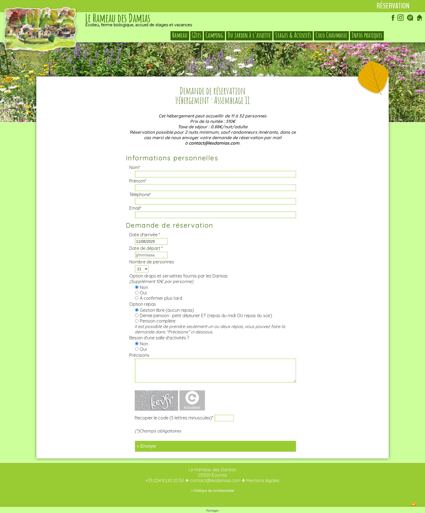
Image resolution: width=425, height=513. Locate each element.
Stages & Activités (293, 35)
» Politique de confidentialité (212, 480)
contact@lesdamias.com (214, 132)
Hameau (180, 35)
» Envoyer (146, 435)
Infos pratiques (367, 35)
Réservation (393, 6)
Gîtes (196, 35)
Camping (214, 35)
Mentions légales (262, 469)
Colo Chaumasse (331, 35)
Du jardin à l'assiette (249, 35)
